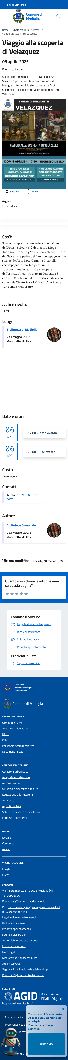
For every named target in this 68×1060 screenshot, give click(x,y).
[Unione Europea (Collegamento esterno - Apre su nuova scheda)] (34, 688)
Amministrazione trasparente (20, 940)
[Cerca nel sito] (58, 16)
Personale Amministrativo (18, 746)
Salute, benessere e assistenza (21, 812)
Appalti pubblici (11, 806)
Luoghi (6, 869)
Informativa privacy (14, 946)
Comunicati (9, 843)
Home (5, 30)
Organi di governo (13, 722)
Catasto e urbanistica (15, 771)
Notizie (6, 837)
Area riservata (11, 963)
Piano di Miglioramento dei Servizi (23, 975)
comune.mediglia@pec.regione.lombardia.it (34, 907)
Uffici (5, 734)
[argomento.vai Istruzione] (11, 206)
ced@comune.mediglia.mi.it (28, 901)
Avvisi (6, 849)
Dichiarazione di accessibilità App (25, 1053)
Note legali (8, 952)
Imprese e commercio (15, 818)
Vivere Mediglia (21, 30)
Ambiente (8, 800)
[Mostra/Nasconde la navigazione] (7, 16)
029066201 (14, 895)
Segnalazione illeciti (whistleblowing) (25, 969)
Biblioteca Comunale (21, 525)
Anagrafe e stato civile (16, 777)
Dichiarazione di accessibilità (19, 958)
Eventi (36, 30)
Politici (6, 740)
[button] (15, 4)
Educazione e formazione (17, 794)
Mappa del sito (14, 1017)
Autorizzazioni (11, 783)
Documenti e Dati (13, 751)
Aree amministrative (15, 728)
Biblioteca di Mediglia (22, 329)
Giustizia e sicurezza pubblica (20, 789)
